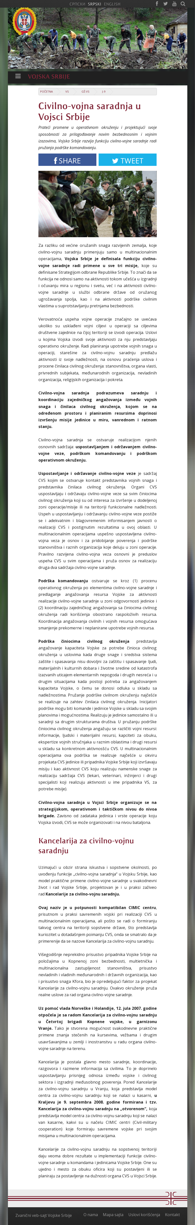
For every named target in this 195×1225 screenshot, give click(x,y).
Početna (46, 91)
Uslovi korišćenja (144, 1214)
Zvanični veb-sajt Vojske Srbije (43, 1215)
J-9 (103, 91)
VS (67, 91)
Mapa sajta (113, 1214)
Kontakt (172, 1214)
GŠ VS (85, 91)
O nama (91, 1214)
